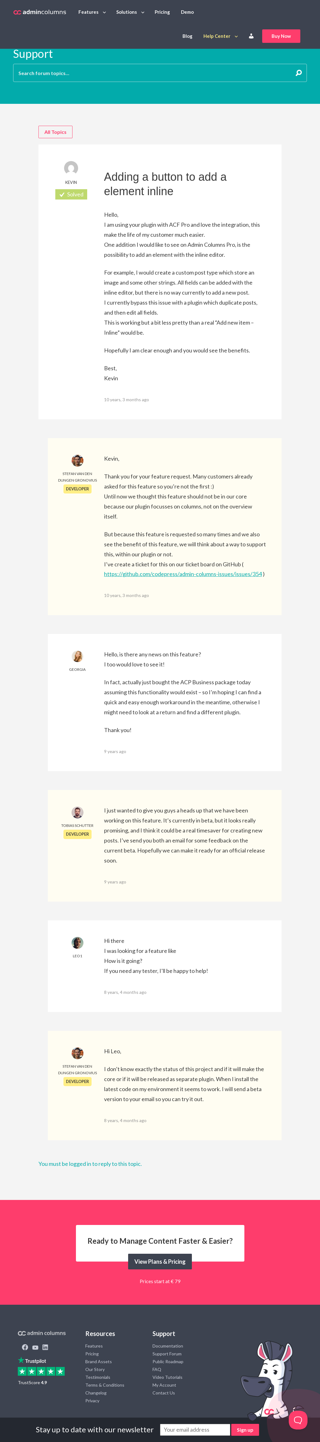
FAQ (156, 1369)
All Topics (55, 132)
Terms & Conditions (104, 1385)
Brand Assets (98, 1361)
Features (88, 12)
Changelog (96, 1392)
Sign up (245, 1430)
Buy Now (281, 36)
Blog (187, 36)
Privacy (92, 1400)
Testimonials (97, 1377)
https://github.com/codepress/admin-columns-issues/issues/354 (183, 573)
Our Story (95, 1369)
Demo (187, 12)
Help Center (216, 36)
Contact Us (163, 1392)
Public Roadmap (167, 1361)
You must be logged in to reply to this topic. (90, 1163)
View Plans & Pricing (160, 1261)
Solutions (126, 12)
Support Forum (167, 1353)
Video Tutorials (167, 1377)
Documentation (167, 1345)
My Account (164, 1385)
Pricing (162, 12)
